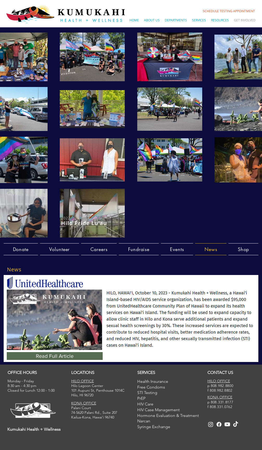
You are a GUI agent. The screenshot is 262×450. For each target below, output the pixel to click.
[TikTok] (235, 424)
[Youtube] (227, 424)
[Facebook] (219, 424)
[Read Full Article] (55, 356)
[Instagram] (210, 424)
